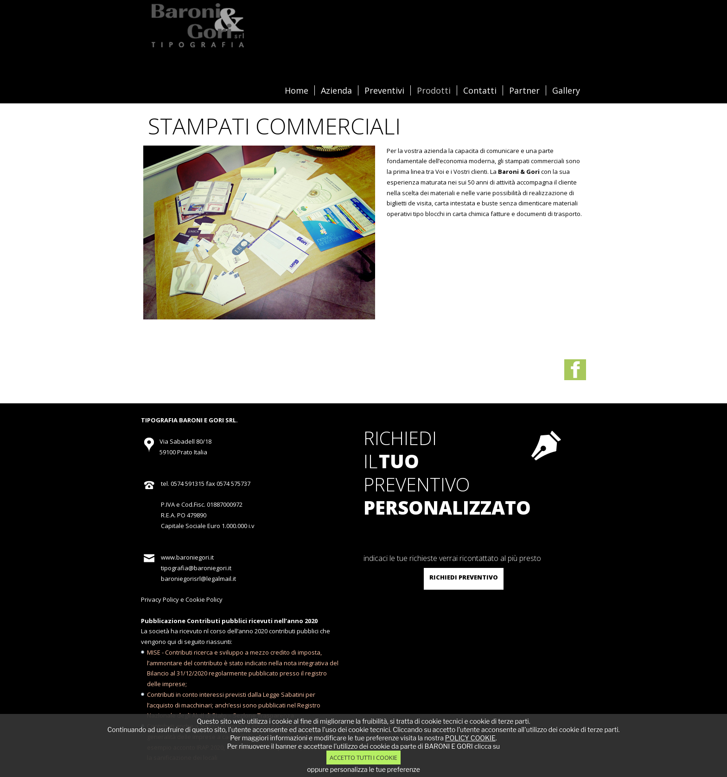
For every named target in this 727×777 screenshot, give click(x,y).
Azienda (336, 90)
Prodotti (434, 90)
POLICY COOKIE (470, 738)
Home (296, 90)
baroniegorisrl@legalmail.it (198, 578)
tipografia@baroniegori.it (196, 568)
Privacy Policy (160, 599)
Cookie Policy (204, 599)
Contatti (480, 90)
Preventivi (384, 90)
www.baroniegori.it (187, 557)
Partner (524, 90)
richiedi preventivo (463, 577)
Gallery (566, 90)
